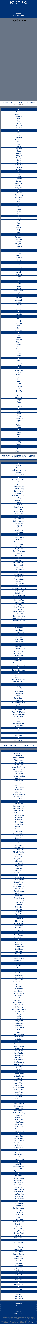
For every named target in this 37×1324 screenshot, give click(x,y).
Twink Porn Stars (18, 16)
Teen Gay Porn (18, 6)
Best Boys (18, 10)
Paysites (18, 14)
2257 (33, 1322)
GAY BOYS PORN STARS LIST (18, 745)
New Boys (18, 8)
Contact (29, 1322)
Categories (18, 12)
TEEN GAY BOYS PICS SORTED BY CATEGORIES (18, 103)
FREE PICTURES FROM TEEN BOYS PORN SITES (18, 457)
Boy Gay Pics (18, 2)
